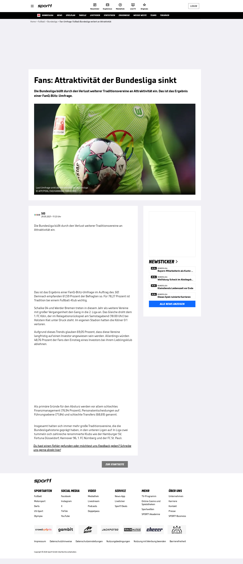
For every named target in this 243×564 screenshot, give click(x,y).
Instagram (66, 501)
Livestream (93, 501)
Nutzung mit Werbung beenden (150, 541)
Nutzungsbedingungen (118, 541)
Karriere (173, 501)
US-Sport (38, 511)
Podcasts (92, 506)
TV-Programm (149, 496)
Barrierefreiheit (178, 541)
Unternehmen (176, 496)
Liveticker (120, 501)
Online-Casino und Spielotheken (151, 503)
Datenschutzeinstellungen (89, 541)
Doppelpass (93, 511)
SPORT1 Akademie (151, 514)
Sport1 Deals (121, 506)
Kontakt (173, 506)
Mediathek (93, 496)
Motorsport (39, 501)
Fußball (38, 496)
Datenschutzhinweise (61, 541)
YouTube (65, 516)
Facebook (66, 496)
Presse (172, 511)
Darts (37, 506)
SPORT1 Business (177, 516)
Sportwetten (148, 509)
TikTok (64, 511)
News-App (120, 496)
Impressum (40, 541)
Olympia (38, 516)
